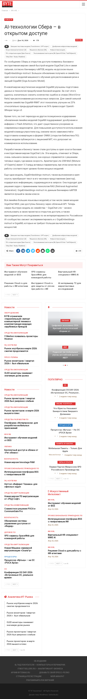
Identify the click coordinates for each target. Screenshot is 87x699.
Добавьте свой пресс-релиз (54, 672)
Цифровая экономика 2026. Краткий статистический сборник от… (65, 328)
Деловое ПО (10, 532)
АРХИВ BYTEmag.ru (20, 672)
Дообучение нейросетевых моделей (64, 46)
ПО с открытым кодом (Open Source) (18, 53)
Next (15, 295)
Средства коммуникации (16, 505)
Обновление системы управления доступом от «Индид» (17, 523)
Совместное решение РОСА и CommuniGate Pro (19, 510)
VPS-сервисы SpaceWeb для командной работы (19, 537)
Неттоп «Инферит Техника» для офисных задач (20, 485)
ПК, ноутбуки (10, 345)
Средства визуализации (16, 333)
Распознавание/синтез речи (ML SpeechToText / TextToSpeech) (55, 53)
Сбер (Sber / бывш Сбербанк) (15, 57)
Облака (8, 447)
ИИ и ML (79, 40)
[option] (65, 338)
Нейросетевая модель (57, 50)
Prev (7, 295)
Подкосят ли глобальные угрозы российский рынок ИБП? (65, 355)
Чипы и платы (65, 462)
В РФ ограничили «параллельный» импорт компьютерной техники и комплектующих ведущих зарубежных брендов (18, 321)
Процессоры (10, 557)
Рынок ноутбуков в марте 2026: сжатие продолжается (20, 349)
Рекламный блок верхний (40, 680)
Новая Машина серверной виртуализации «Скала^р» (18, 549)
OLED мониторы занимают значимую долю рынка (18, 374)
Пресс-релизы (11, 357)
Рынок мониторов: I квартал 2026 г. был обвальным (19, 362)
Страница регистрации (28, 676)
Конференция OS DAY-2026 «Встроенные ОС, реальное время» (18, 575)
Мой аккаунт (57, 676)
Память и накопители (66, 444)
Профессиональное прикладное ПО (21, 468)
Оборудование (11, 313)
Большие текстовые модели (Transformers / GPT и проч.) (30, 46)
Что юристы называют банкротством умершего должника (65, 411)
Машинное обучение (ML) (38, 50)
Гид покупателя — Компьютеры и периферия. (40, 665)
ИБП (65, 347)
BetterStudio (53, 695)
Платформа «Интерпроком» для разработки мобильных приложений (21, 425)
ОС (5, 569)
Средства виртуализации (16, 493)
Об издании (40, 661)
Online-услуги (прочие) (66, 404)
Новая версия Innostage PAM (19, 462)
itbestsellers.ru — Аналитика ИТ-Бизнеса (40, 669)
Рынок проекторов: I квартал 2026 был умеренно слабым (19, 399)
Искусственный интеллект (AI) (16, 50)
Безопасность (11, 459)
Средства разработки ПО (16, 419)
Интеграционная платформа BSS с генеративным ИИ (21, 473)
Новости (8, 19)
